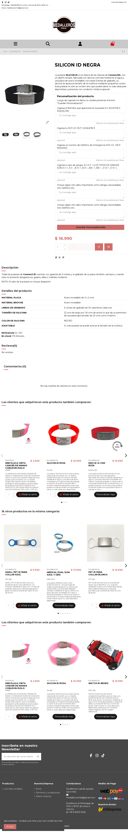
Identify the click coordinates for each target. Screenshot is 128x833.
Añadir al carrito (27, 494)
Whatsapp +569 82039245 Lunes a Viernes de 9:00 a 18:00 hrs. (25, 5)
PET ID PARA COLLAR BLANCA (98, 573)
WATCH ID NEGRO (98, 683)
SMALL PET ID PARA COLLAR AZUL (16, 573)
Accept (10, 826)
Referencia (8, 333)
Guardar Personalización (91, 227)
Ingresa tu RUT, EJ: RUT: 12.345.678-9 (76, 128)
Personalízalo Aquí (105, 494)
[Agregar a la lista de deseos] (99, 247)
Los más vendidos (13, 789)
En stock (6, 336)
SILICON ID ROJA (56, 463)
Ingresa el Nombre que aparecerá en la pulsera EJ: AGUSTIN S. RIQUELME (89, 109)
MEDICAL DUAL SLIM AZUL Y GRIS (58, 573)
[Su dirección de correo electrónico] (18, 756)
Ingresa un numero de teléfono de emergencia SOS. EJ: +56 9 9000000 (88, 146)
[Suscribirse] (38, 756)
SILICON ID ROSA (56, 683)
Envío (39, 789)
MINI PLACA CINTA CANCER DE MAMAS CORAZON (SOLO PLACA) (16, 467)
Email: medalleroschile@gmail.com (15, 8)
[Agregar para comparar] (108, 247)
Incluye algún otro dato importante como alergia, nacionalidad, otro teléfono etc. (89, 186)
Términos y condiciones (48, 792)
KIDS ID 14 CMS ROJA (96, 464)
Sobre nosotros (43, 796)
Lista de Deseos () (118, 2)
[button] (61, 502)
